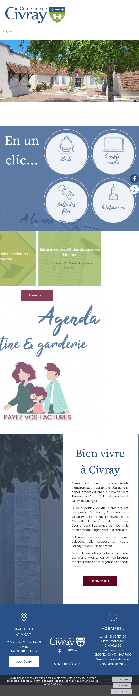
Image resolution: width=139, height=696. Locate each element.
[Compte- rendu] (113, 201)
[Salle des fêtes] (66, 249)
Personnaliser (122, 691)
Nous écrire (24, 661)
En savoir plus (100, 581)
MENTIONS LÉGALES (67, 664)
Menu (10, 32)
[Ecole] (66, 201)
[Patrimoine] (113, 249)
